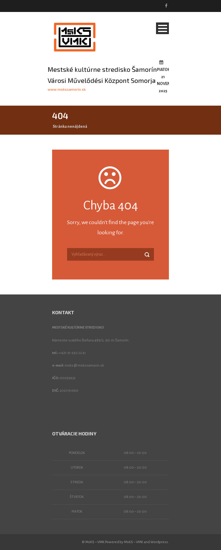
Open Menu (162, 28)
